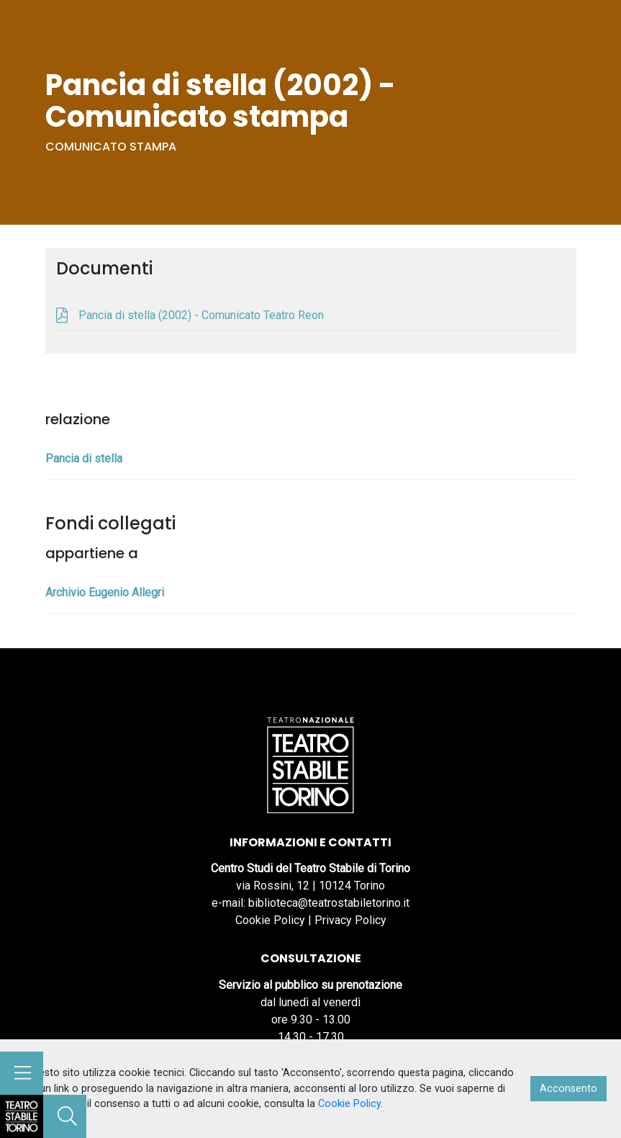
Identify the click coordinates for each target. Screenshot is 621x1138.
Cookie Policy (270, 920)
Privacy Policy (350, 920)
